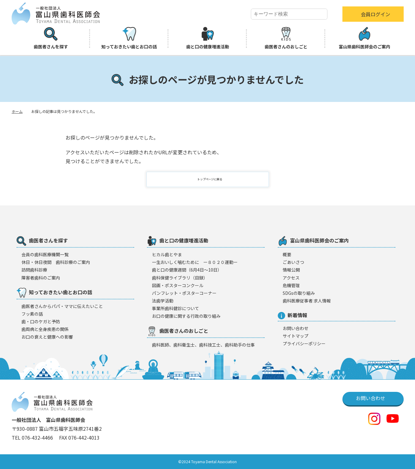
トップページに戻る (211, 179)
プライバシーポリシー (304, 343)
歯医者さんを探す (51, 38)
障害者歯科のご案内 (40, 278)
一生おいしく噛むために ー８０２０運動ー (195, 262)
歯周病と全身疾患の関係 (45, 329)
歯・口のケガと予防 (40, 321)
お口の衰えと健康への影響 (47, 337)
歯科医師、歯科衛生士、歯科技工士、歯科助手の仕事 (203, 345)
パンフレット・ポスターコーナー (184, 293)
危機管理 (291, 285)
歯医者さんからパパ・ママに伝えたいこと (62, 306)
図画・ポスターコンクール (177, 285)
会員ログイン (375, 14)
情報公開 (291, 270)
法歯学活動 (162, 301)
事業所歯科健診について (175, 308)
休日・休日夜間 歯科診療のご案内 (55, 262)
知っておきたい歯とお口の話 (129, 38)
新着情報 (292, 315)
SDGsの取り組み (299, 293)
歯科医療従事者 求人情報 (307, 301)
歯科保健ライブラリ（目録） (180, 278)
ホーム (17, 111)
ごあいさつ (293, 262)
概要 (287, 254)
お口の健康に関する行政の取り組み (186, 316)
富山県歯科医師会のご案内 (364, 38)
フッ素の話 (32, 314)
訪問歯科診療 (34, 270)
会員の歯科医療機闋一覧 (45, 254)
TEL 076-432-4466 (33, 437)
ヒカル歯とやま (167, 254)
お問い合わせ (295, 328)
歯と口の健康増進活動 (207, 38)
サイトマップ (295, 336)
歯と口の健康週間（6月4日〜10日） (187, 270)
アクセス (291, 278)
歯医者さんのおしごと (286, 38)
